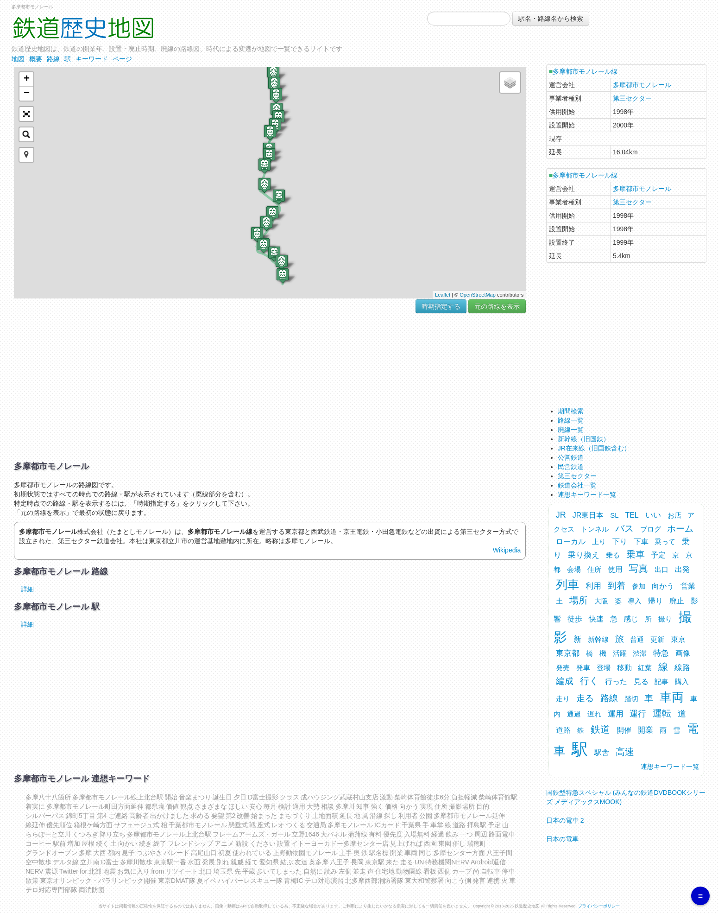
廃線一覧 (571, 429)
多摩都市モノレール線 (585, 71)
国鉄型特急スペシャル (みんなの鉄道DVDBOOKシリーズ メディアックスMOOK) (626, 794)
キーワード (92, 59)
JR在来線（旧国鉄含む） (594, 448)
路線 (53, 59)
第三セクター (632, 98)
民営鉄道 (571, 466)
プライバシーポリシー (599, 906)
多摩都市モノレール (642, 85)
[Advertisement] (269, 387)
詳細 (27, 589)
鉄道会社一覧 (577, 485)
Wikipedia (507, 550)
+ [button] (27, 79)
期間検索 (571, 411)
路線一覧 (571, 420)
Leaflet (442, 295)
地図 (18, 59)
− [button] (27, 94)
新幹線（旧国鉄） (584, 439)
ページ (122, 59)
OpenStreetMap (478, 295)
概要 (35, 59)
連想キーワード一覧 (587, 494)
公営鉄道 (571, 457)
